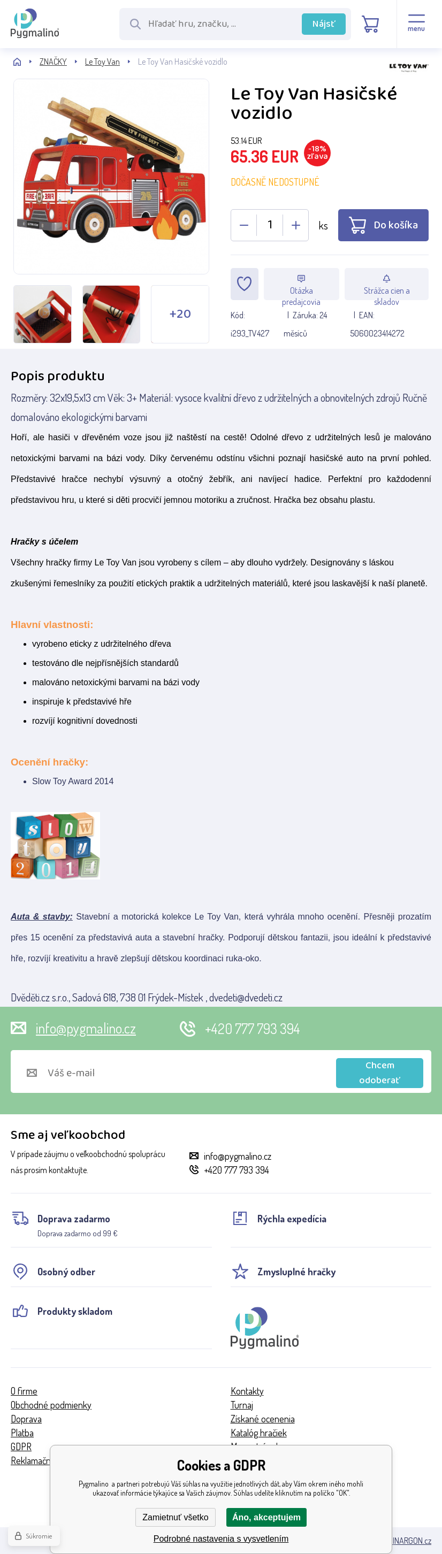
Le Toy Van (102, 61)
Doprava (26, 1419)
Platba (22, 1432)
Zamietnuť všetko (175, 1517)
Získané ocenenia (263, 1419)
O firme (24, 1391)
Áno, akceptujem (266, 1517)
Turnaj (242, 1405)
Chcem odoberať (379, 1073)
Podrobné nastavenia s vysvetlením (221, 1538)
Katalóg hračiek (259, 1432)
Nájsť (324, 24)
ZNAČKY (53, 61)
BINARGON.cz (409, 1540)
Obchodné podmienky (51, 1405)
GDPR (21, 1446)
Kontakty (247, 1391)
